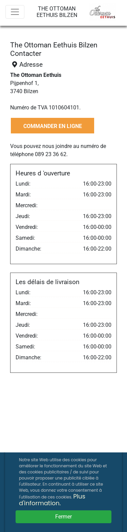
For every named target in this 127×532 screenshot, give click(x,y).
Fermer (63, 516)
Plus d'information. (52, 499)
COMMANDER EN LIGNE (52, 126)
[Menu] (14, 12)
